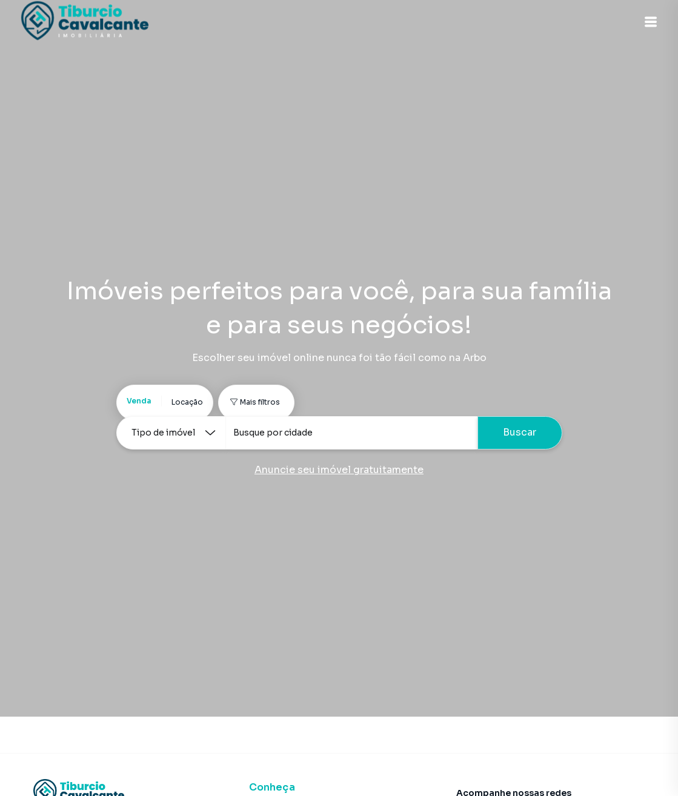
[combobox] (351, 432)
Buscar (519, 432)
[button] (648, 22)
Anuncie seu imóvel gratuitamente (339, 469)
